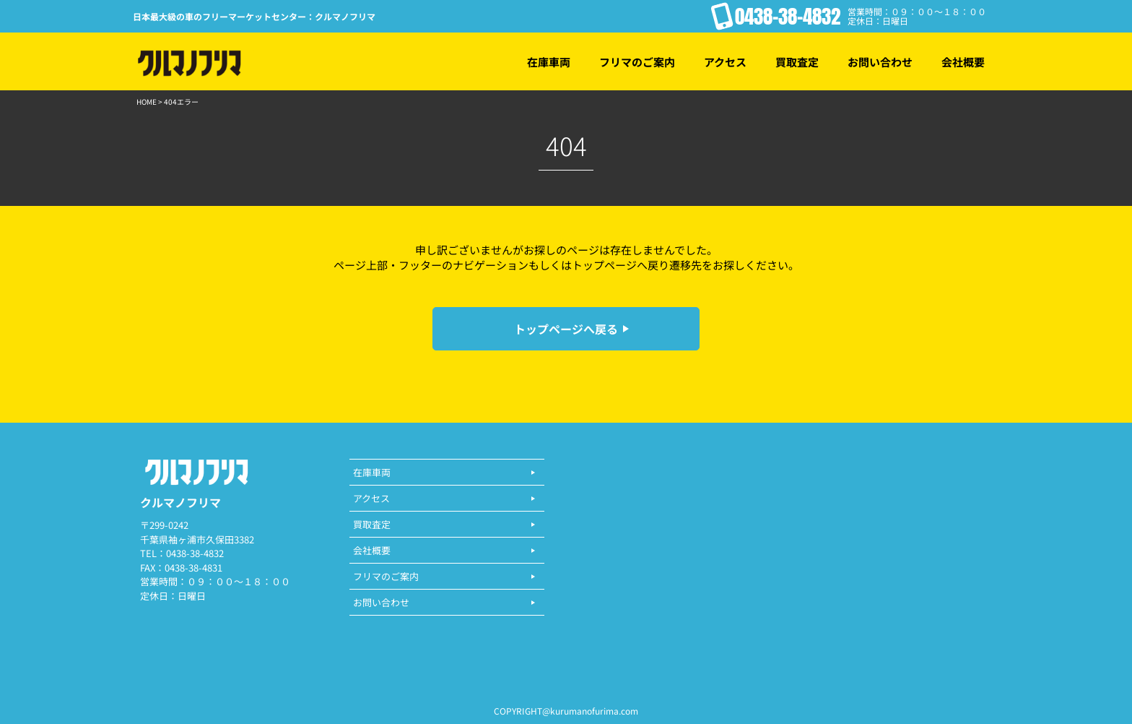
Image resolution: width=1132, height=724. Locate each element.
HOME (146, 101)
